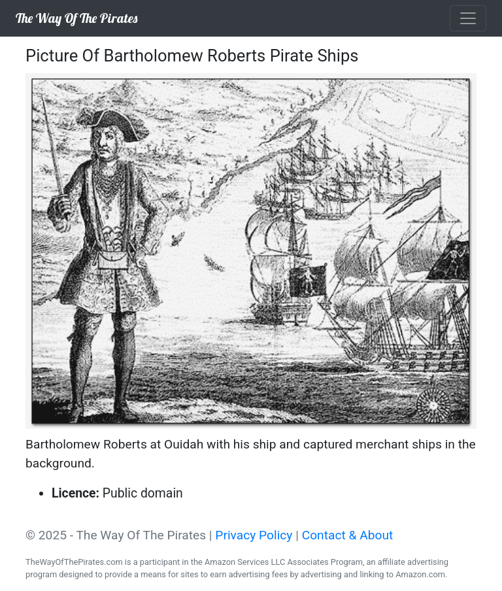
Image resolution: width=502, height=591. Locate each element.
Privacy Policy (253, 535)
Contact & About (347, 535)
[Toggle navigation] (468, 18)
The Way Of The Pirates (76, 18)
